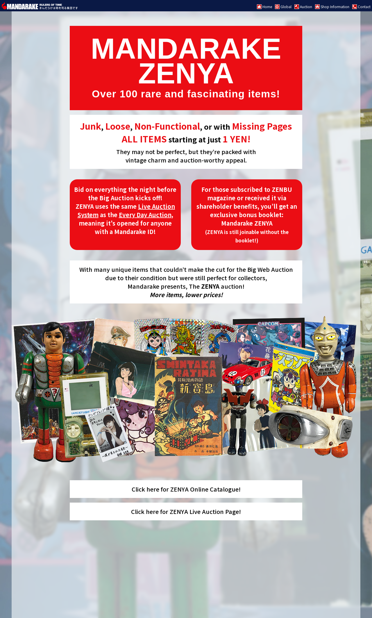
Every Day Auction (145, 214)
